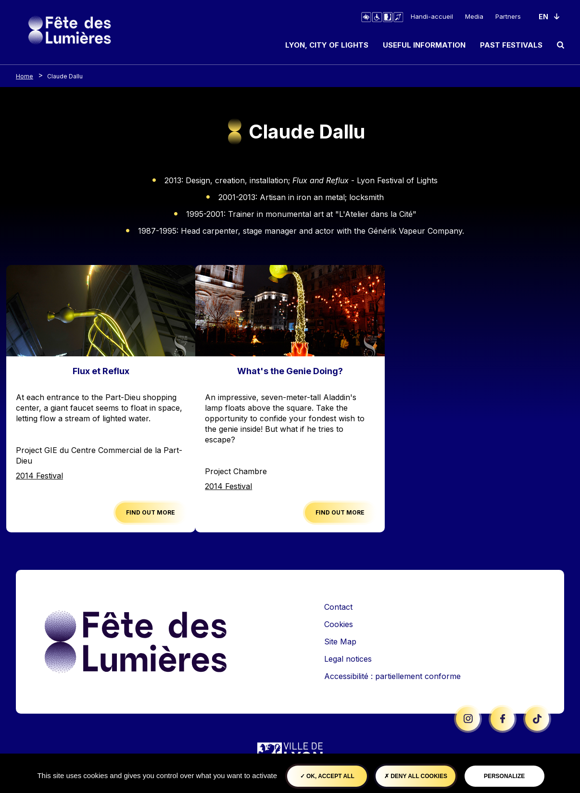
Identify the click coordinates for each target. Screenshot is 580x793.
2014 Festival (39, 475)
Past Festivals (511, 45)
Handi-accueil (432, 16)
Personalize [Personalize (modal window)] (504, 776)
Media (474, 16)
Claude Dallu (65, 76)
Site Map (340, 641)
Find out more (150, 512)
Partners (508, 16)
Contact (338, 607)
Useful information (424, 45)
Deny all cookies (415, 776)
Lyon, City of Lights (326, 45)
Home (24, 76)
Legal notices (348, 659)
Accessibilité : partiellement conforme (392, 676)
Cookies (338, 624)
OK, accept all (327, 776)
